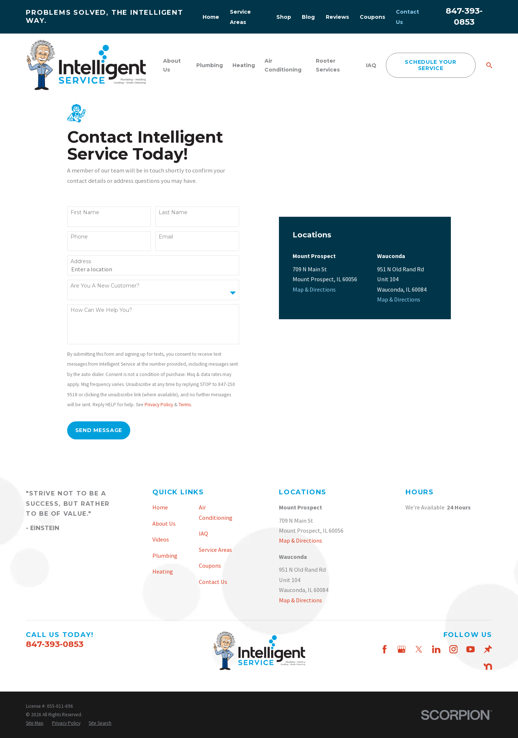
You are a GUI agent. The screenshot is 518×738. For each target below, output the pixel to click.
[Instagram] (453, 649)
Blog (308, 17)
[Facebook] (384, 649)
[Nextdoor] (488, 666)
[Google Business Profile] (401, 649)
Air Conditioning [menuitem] (283, 65)
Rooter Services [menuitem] (328, 65)
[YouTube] (470, 649)
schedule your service (430, 65)
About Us (164, 523)
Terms (185, 404)
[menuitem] (35, 723)
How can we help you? (101, 310)
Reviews (337, 17)
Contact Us (213, 581)
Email (166, 237)
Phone (79, 237)
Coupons (372, 17)
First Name (84, 212)
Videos (160, 539)
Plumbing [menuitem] (209, 65)
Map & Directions (314, 203)
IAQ (203, 533)
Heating (162, 571)
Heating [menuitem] (243, 65)
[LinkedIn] (436, 649)
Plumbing (164, 555)
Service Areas (215, 549)
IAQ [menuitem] (371, 65)
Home (211, 17)
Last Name (173, 212)
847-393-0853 (54, 644)
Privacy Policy (159, 404)
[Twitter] (419, 649)
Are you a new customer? (104, 286)
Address (80, 261)
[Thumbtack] (488, 649)
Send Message (98, 430)
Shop (283, 17)
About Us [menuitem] (172, 65)
